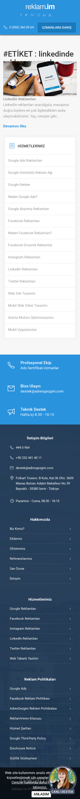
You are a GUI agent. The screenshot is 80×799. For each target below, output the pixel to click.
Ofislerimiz (17, 549)
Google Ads (18, 688)
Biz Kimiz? (17, 529)
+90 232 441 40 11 (29, 458)
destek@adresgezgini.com (34, 468)
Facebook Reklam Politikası (30, 698)
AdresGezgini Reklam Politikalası (33, 708)
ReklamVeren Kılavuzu (25, 718)
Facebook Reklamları (25, 619)
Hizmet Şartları (20, 728)
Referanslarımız (21, 559)
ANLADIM (41, 794)
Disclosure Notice (23, 748)
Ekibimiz (16, 539)
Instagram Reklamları (25, 629)
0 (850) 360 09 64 (22, 27)
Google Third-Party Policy (28, 738)
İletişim (15, 578)
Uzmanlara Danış (56, 27)
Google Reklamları (23, 609)
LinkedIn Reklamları (24, 638)
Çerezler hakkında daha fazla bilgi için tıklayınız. (40, 784)
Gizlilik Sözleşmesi (23, 758)
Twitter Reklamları (23, 648)
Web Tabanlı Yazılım (24, 658)
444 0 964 (22, 448)
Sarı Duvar (17, 569)
